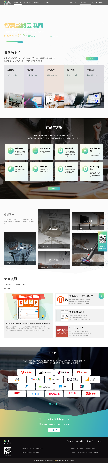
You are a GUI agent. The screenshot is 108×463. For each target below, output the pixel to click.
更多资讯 (6, 288)
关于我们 (47, 3)
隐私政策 (72, 460)
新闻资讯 (37, 3)
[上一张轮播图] (5, 23)
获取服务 (92, 58)
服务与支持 (28, 3)
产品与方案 (18, 3)
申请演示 (54, 430)
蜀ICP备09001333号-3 (61, 460)
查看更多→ (54, 404)
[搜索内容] (85, 3)
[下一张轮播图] (102, 23)
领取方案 (54, 188)
